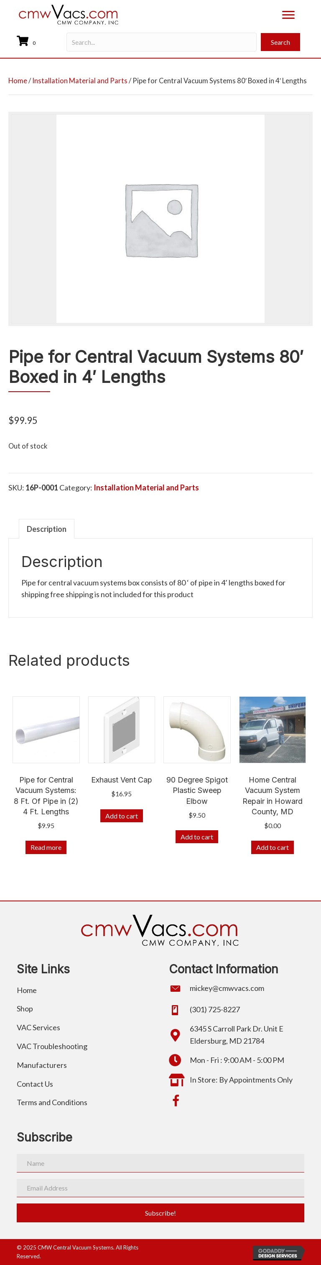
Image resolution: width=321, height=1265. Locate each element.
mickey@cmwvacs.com (227, 988)
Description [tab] (46, 529)
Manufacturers (42, 1065)
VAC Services (38, 1027)
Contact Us (35, 1083)
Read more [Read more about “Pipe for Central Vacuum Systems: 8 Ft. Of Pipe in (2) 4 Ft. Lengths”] (46, 847)
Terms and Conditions (52, 1102)
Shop (25, 1008)
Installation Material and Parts (79, 81)
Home (17, 81)
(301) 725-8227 (215, 1009)
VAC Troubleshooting (52, 1046)
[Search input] (161, 42)
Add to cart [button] (121, 816)
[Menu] (288, 15)
